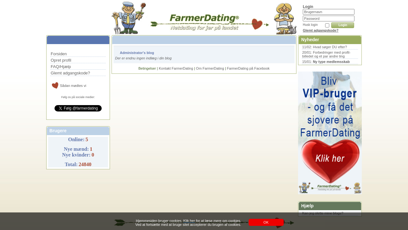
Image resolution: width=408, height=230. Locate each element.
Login (343, 25)
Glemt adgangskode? (321, 30)
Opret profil (61, 60)
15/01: (326, 62)
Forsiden (59, 53)
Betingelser (147, 68)
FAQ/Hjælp (61, 66)
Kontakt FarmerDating (176, 68)
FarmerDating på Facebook (248, 68)
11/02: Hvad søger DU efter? (324, 47)
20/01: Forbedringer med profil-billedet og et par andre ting (326, 54)
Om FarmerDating (210, 68)
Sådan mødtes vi (73, 86)
